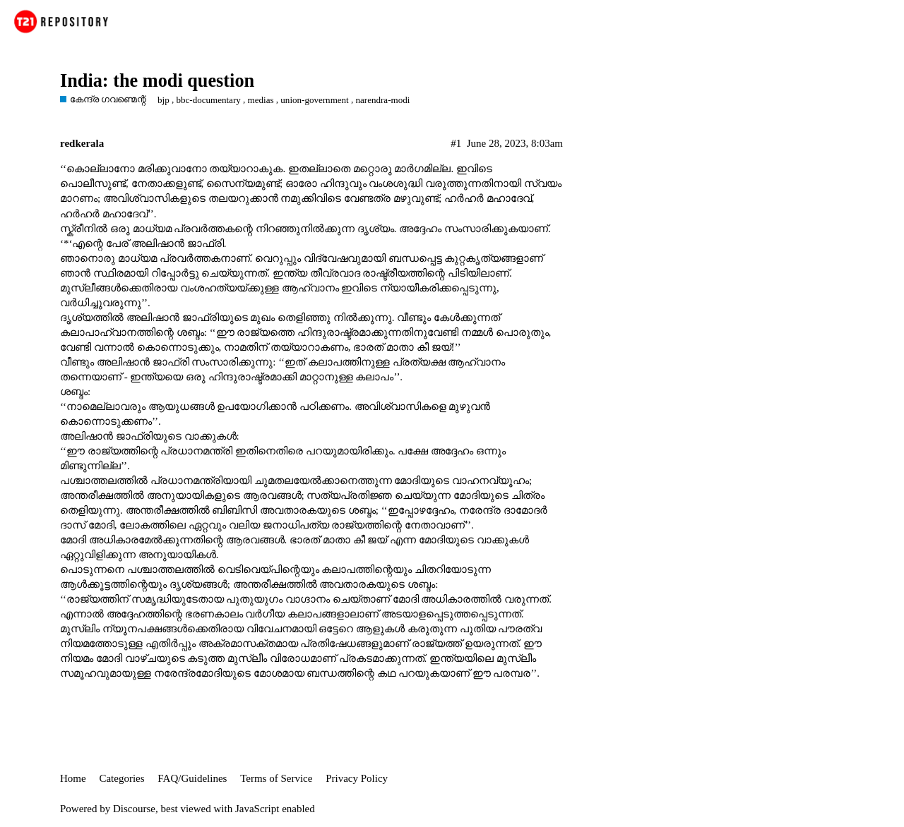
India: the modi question (157, 81)
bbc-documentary (208, 100)
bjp (163, 100)
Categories (121, 778)
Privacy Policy (357, 778)
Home (73, 778)
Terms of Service (276, 778)
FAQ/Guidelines (192, 778)
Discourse (134, 808)
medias (261, 100)
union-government (314, 100)
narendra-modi (383, 100)
